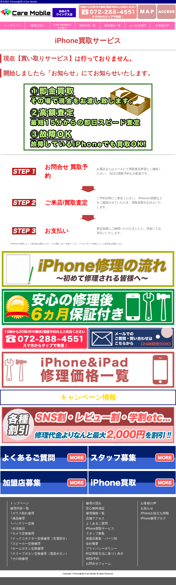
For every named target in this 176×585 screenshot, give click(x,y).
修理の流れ (37, 25)
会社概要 (92, 543)
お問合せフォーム (98, 563)
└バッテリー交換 (22, 523)
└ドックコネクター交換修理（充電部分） (39, 538)
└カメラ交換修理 (22, 533)
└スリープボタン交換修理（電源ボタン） (39, 553)
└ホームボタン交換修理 (27, 548)
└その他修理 (19, 558)
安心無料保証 (95, 508)
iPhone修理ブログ (153, 518)
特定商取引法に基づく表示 (104, 553)
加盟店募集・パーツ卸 (101, 538)
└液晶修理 (17, 518)
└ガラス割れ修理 (22, 513)
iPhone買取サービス (100, 528)
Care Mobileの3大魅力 (62, 26)
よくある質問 (137, 25)
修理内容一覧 (87, 25)
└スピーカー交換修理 (25, 543)
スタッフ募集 (95, 533)
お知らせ (147, 508)
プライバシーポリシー (101, 548)
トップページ (12, 25)
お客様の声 (162, 25)
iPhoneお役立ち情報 (155, 513)
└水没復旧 (17, 528)
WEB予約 (92, 558)
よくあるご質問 (97, 523)
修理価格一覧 (112, 25)
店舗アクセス (95, 518)
